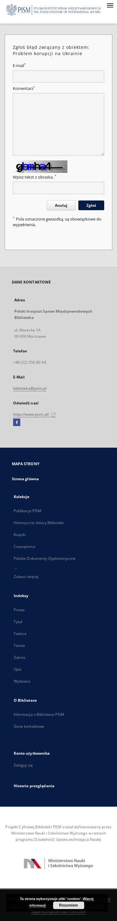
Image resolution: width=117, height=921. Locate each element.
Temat (19, 645)
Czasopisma (24, 546)
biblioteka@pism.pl (29, 388)
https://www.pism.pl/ (34, 414)
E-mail (19, 65)
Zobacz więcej (26, 576)
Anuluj (61, 205)
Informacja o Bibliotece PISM (39, 714)
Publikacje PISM (27, 510)
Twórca (20, 633)
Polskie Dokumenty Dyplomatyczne (45, 558)
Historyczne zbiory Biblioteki (39, 522)
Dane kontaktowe (29, 726)
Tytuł (18, 621)
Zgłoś (91, 205)
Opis (18, 669)
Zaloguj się (23, 765)
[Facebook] (16, 422)
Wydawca (22, 681)
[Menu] (109, 5)
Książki (20, 534)
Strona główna (25, 478)
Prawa (19, 609)
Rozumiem (68, 905)
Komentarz (24, 88)
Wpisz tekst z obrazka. (34, 177)
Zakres (20, 657)
